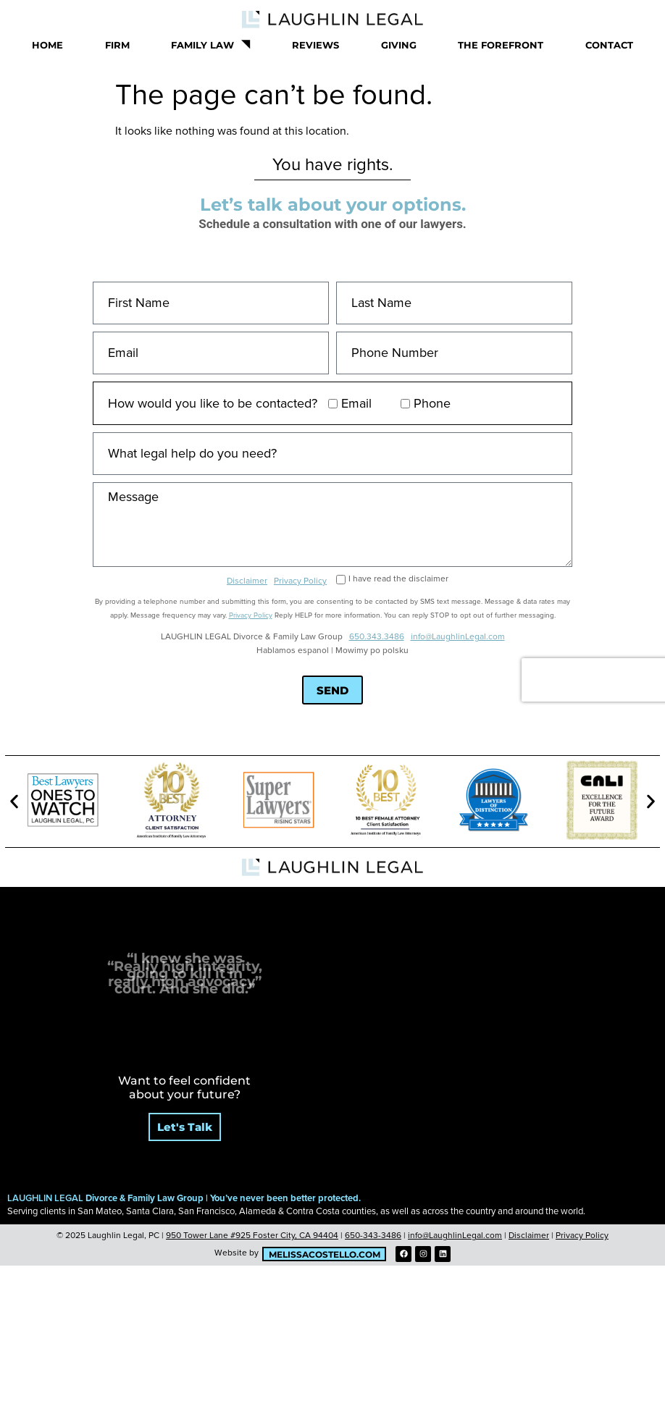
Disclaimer (247, 581)
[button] (14, 802)
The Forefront (500, 45)
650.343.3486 (376, 636)
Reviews (315, 45)
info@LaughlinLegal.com (458, 636)
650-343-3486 (373, 1235)
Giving (399, 45)
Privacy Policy (300, 581)
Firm (117, 45)
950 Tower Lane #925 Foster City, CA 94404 (252, 1235)
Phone (432, 403)
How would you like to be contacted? (212, 403)
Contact (609, 45)
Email (356, 403)
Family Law (210, 44)
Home (47, 45)
